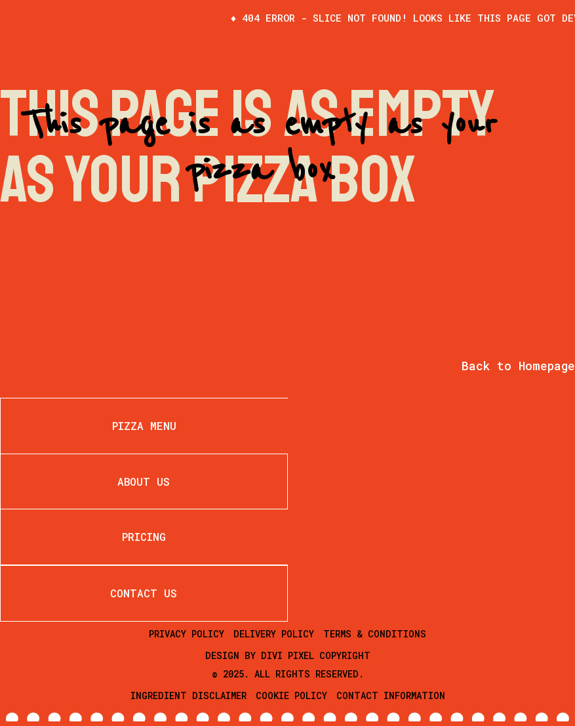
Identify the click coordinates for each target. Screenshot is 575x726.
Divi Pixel (287, 655)
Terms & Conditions (374, 634)
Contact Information (390, 695)
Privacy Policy (186, 634)
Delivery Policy (273, 634)
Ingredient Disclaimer (188, 695)
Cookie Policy (291, 695)
